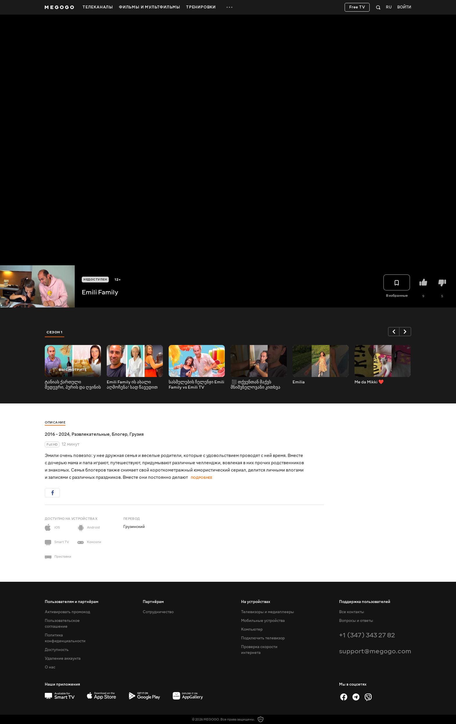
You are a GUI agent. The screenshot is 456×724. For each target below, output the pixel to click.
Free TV (357, 7)
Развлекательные (91, 434)
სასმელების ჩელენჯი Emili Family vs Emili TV (196, 385)
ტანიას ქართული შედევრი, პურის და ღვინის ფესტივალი (73, 385)
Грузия (136, 434)
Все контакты (351, 612)
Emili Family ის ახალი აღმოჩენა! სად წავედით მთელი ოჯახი (132, 385)
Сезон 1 (55, 332)
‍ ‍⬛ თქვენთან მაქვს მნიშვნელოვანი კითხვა (255, 385)
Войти (404, 7)
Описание (55, 422)
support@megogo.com (375, 651)
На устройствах (255, 601)
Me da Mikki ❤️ (369, 382)
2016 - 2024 (57, 434)
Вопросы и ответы (356, 620)
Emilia (299, 382)
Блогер (119, 434)
